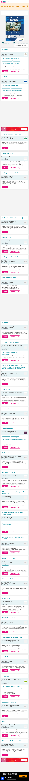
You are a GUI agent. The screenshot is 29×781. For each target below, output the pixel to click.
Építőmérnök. (6, 389)
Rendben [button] (23, 776)
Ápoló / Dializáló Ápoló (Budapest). (12, 218)
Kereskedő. (5, 322)
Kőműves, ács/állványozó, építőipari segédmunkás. (12, 513)
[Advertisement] (12, 114)
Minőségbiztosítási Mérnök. (10, 173)
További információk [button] (11, 779)
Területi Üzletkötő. (7, 153)
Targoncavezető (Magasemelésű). (12, 637)
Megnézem (5, 71)
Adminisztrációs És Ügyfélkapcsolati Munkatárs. (13, 492)
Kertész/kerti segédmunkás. (10, 342)
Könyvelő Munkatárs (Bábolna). (11, 134)
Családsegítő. (6, 453)
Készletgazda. (6, 676)
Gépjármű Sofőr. (7, 237)
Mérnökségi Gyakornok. (9, 702)
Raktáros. (5, 76)
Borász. (4, 721)
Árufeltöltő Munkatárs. (9, 617)
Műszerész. (5, 656)
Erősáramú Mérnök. (8, 579)
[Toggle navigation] (26, 2)
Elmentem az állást (15, 71)
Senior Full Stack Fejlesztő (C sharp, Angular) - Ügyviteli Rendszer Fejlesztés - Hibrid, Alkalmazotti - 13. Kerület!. (14, 367)
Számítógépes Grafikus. (9, 277)
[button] (2, 778)
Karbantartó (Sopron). (8, 472)
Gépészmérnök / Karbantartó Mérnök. (13, 741)
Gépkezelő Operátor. (8, 558)
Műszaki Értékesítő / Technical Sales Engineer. (13, 537)
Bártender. (5, 49)
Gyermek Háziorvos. (8, 408)
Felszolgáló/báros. (7, 428)
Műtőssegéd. (6, 598)
